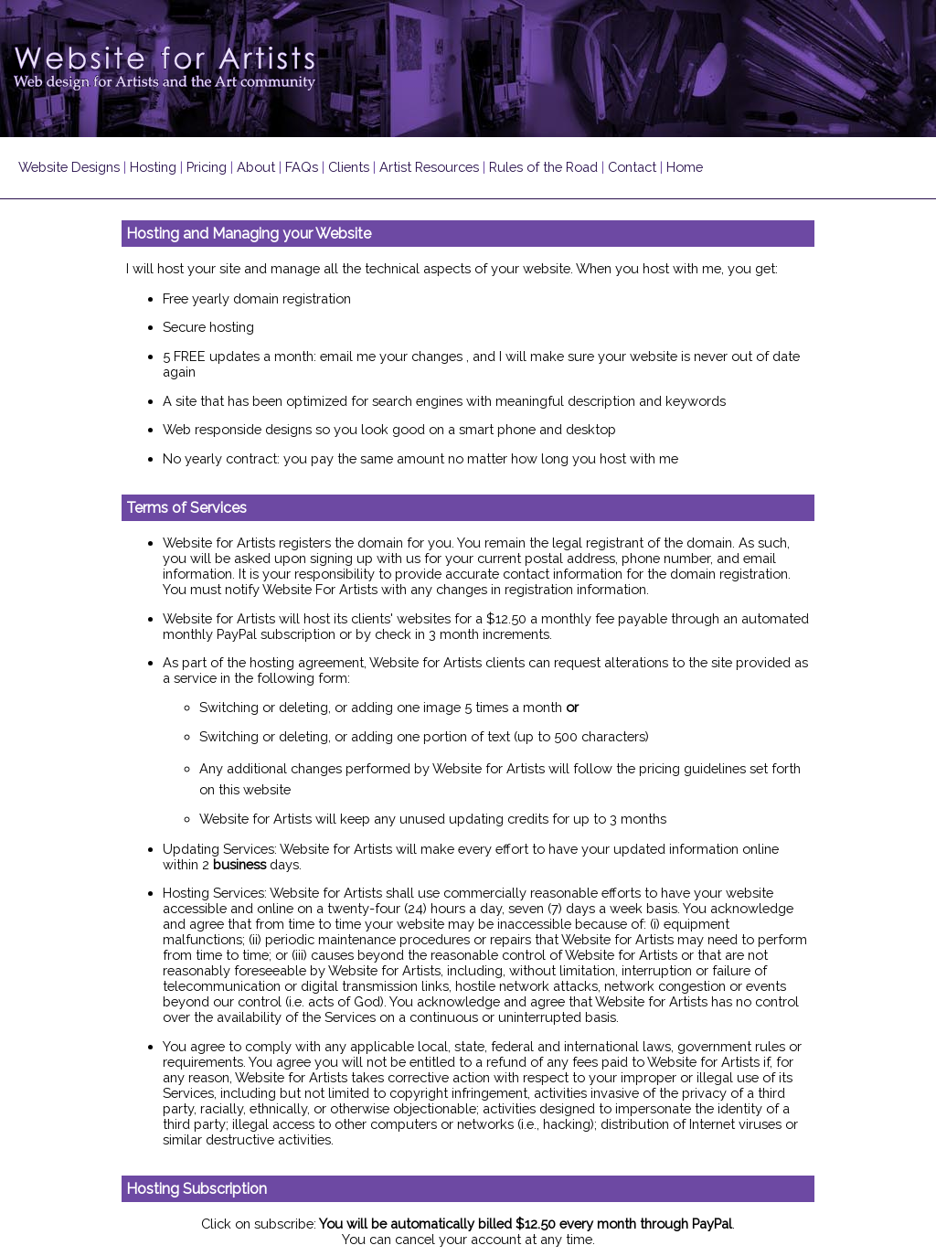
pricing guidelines (692, 768)
